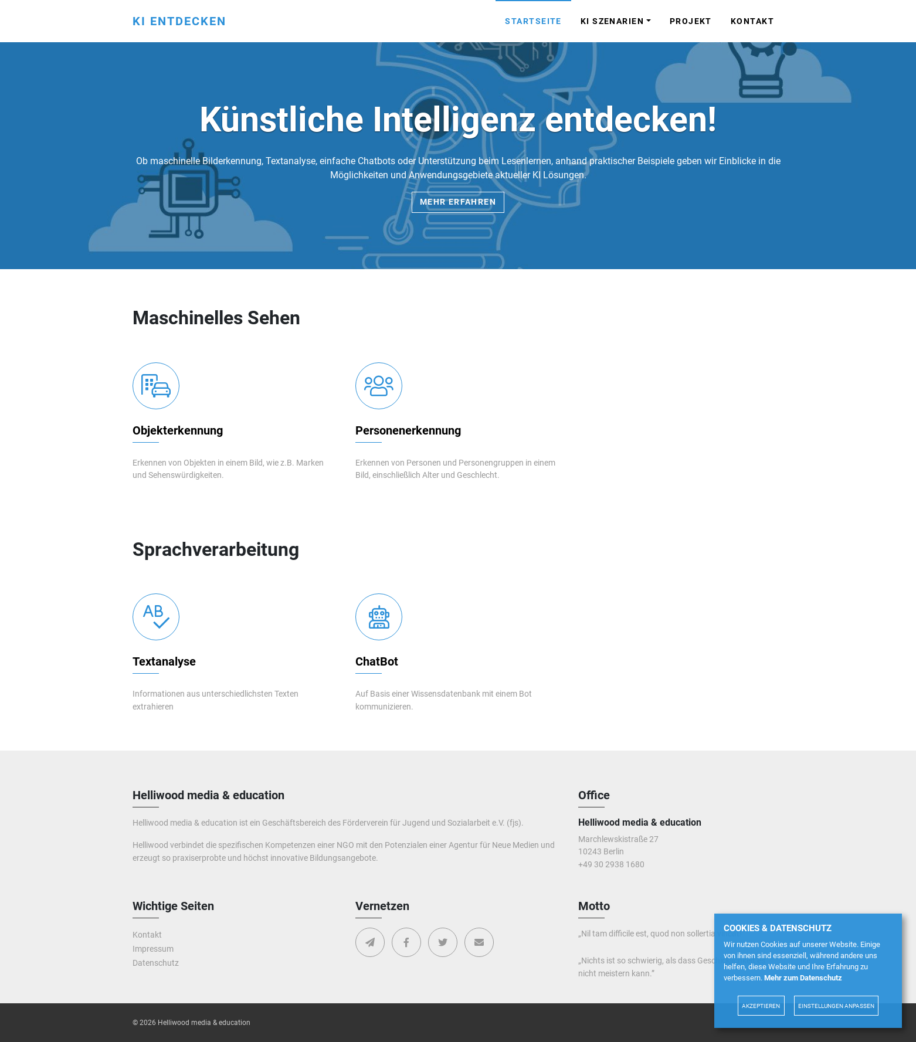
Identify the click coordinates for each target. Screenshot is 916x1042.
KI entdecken (179, 21)
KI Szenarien (612, 21)
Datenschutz (156, 963)
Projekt (691, 21)
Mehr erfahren (458, 201)
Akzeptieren (761, 1006)
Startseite (533, 21)
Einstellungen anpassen (836, 1006)
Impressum (153, 949)
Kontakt (752, 21)
